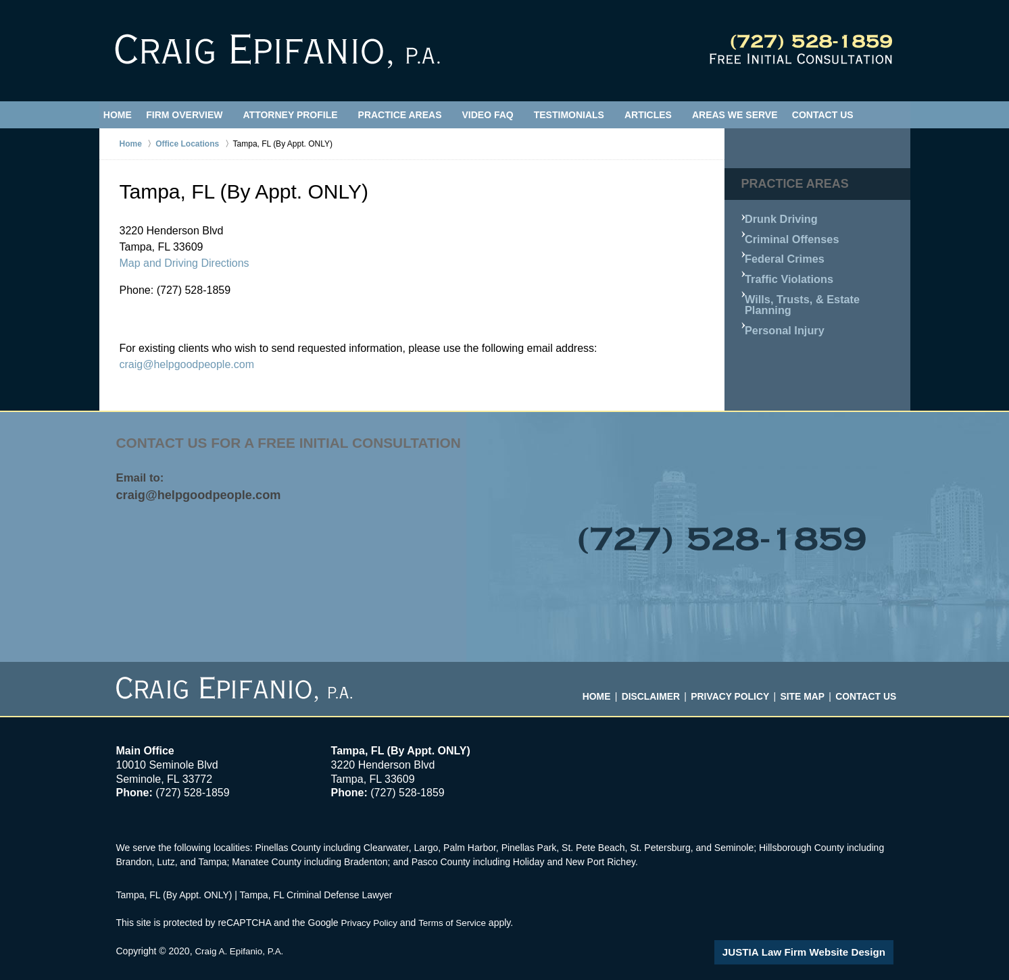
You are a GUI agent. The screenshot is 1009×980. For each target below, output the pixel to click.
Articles (659, 114)
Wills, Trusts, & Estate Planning (820, 283)
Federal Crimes (784, 251)
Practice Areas (411, 114)
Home (123, 114)
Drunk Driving (781, 218)
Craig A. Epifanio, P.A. (241, 951)
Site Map (802, 690)
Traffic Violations (788, 267)
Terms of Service (456, 922)
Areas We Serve (746, 114)
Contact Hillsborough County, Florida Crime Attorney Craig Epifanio (801, 49)
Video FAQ (499, 114)
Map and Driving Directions (184, 263)
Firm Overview (196, 114)
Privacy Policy (732, 690)
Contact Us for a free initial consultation (298, 443)
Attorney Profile (302, 114)
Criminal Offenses (790, 235)
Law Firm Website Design (821, 952)
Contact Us (840, 114)
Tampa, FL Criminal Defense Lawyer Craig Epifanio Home (277, 51)
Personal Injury (784, 299)
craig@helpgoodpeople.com (187, 364)
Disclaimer (656, 690)
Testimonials (580, 114)
